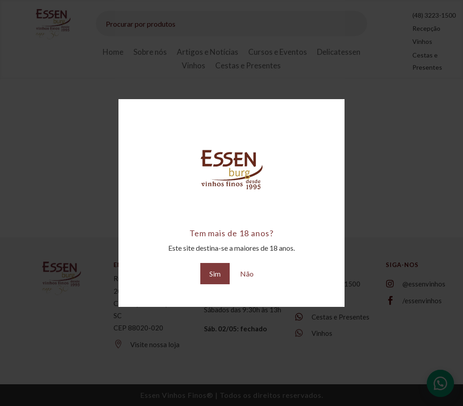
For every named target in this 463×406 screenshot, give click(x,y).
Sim (215, 273)
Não (247, 273)
